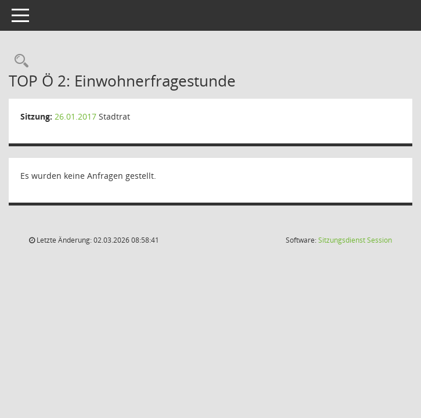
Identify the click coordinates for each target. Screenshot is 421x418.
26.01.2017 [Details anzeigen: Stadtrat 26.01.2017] (75, 116)
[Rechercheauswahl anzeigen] (18, 61)
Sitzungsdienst (355, 240)
